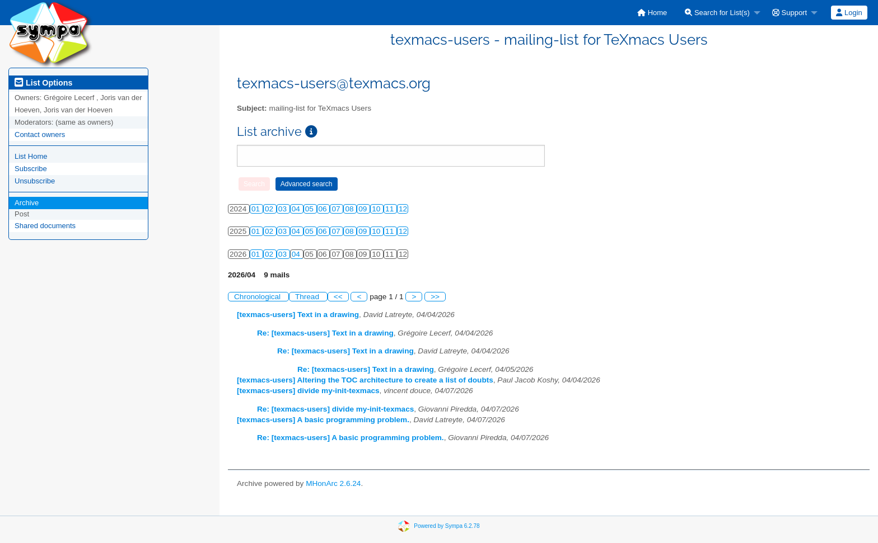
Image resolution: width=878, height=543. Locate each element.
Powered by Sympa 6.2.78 (446, 525)
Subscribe (31, 168)
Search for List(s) (717, 12)
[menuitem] (652, 12)
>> (435, 296)
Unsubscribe (35, 181)
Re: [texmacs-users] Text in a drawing (325, 333)
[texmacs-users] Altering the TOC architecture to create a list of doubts (365, 380)
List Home (31, 156)
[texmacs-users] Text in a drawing (298, 314)
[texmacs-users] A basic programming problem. (323, 419)
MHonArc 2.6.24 (333, 483)
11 (390, 209)
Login (849, 12)
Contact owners (40, 134)
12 (403, 209)
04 (297, 209)
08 (350, 209)
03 (283, 209)
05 (310, 209)
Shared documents (45, 225)
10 (377, 209)
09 (363, 209)
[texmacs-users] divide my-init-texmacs (308, 390)
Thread (308, 296)
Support (789, 12)
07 (336, 209)
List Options (43, 82)
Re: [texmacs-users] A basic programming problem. (350, 437)
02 (270, 209)
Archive (27, 203)
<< (338, 296)
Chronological (258, 296)
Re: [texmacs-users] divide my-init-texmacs (335, 409)
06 (324, 209)
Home (652, 12)
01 (256, 209)
